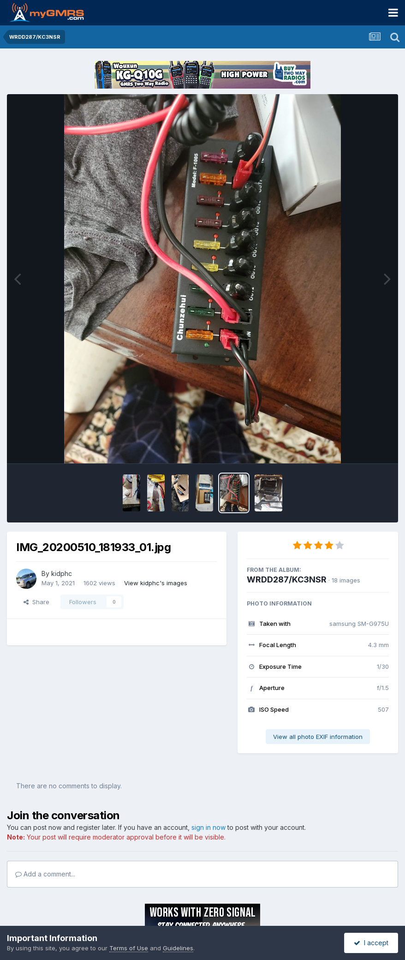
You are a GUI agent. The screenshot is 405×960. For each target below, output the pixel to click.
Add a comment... (45, 874)
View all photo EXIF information (318, 736)
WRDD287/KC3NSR (287, 579)
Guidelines (178, 948)
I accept (371, 943)
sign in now (208, 827)
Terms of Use (128, 948)
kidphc (61, 573)
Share (36, 602)
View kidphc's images (155, 583)
